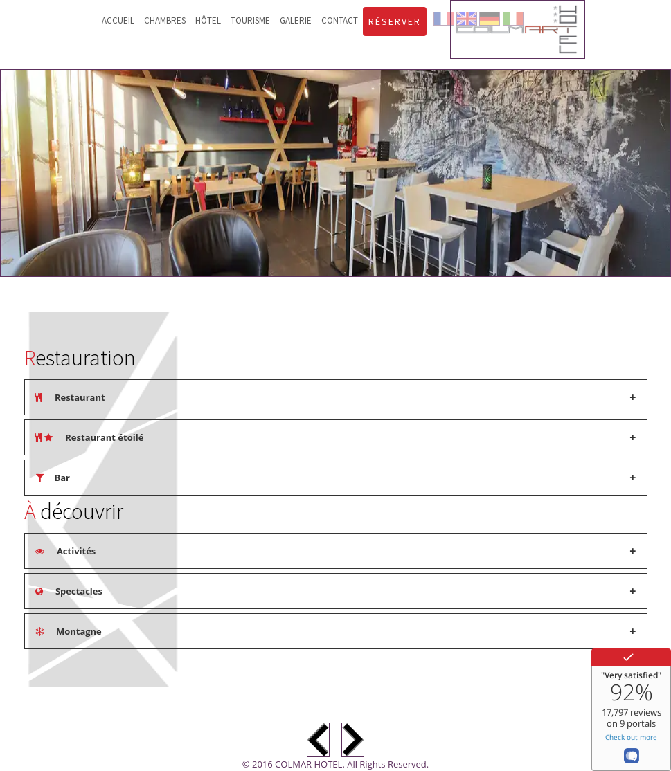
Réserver (394, 21)
